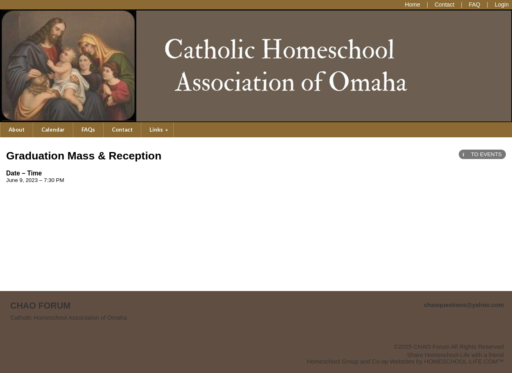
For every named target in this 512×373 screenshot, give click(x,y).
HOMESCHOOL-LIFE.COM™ (464, 361)
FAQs (88, 129)
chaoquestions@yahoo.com (464, 305)
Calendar (53, 129)
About (17, 129)
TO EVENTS (482, 154)
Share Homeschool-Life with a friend (455, 355)
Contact (122, 129)
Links (159, 129)
